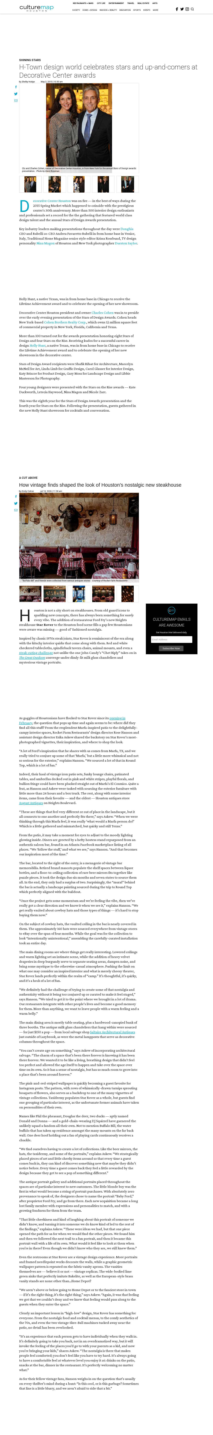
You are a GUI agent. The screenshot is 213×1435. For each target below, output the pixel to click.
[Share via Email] (16, 101)
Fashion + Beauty (108, 10)
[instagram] (187, 9)
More (155, 10)
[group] (30, 184)
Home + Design (90, 10)
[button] (30, 593)
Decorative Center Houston (52, 201)
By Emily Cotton (26, 491)
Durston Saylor (126, 243)
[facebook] (177, 9)
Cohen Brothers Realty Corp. (65, 322)
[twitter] (182, 9)
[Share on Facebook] (16, 87)
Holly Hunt (38, 345)
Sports (137, 10)
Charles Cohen (102, 313)
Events (146, 10)
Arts (155, 3)
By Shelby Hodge (27, 82)
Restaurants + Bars (83, 3)
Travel (130, 3)
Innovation (125, 10)
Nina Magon (46, 243)
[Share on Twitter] (16, 94)
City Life (101, 3)
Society (76, 10)
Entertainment (116, 3)
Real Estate (143, 3)
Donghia (127, 229)
